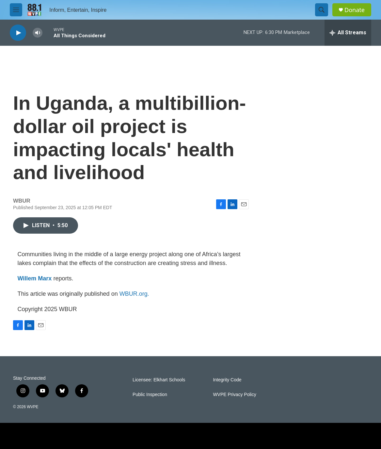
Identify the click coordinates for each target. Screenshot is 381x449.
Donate (354, 10)
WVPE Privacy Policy (234, 394)
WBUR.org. (134, 294)
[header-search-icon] (321, 9)
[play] (18, 33)
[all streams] (348, 33)
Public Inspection (150, 394)
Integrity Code (227, 379)
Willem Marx (35, 278)
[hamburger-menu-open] (16, 9)
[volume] (37, 32)
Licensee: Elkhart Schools (159, 379)
